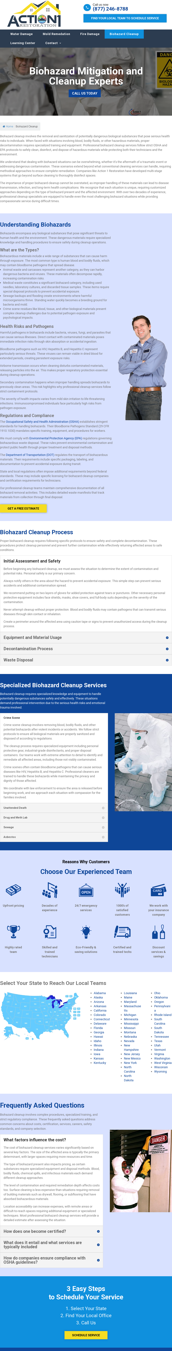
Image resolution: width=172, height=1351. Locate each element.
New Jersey (132, 1057)
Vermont (160, 1053)
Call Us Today (84, 97)
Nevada (129, 1044)
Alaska (98, 1001)
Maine (128, 1001)
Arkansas (100, 1009)
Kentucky (100, 1066)
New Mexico (132, 1062)
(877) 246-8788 (110, 9)
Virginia (159, 1057)
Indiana (99, 1053)
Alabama (100, 996)
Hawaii (98, 1040)
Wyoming (160, 1075)
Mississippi (131, 1027)
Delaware (100, 1027)
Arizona (99, 1005)
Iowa (97, 1057)
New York (130, 1066)
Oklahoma (161, 1001)
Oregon (159, 1005)
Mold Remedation (56, 37)
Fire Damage (90, 37)
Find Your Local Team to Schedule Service (125, 18)
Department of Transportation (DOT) (30, 458)
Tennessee (161, 1040)
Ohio (157, 996)
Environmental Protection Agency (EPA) (55, 441)
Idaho (97, 1044)
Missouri (129, 1031)
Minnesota (131, 1022)
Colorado (100, 1018)
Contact (51, 46)
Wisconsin (161, 1070)
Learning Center (22, 46)
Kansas (99, 1062)
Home (8, 129)
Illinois (98, 1049)
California (100, 1014)
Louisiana (130, 996)
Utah (157, 1049)
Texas (158, 1044)
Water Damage (21, 37)
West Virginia (163, 1066)
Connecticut (102, 1022)
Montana (130, 1036)
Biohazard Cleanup (124, 37)
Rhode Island (162, 1018)
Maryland (130, 1005)
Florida (98, 1031)
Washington (162, 1062)
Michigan (130, 1018)
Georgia (99, 1036)
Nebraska (130, 1040)
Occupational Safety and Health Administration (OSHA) (42, 425)
